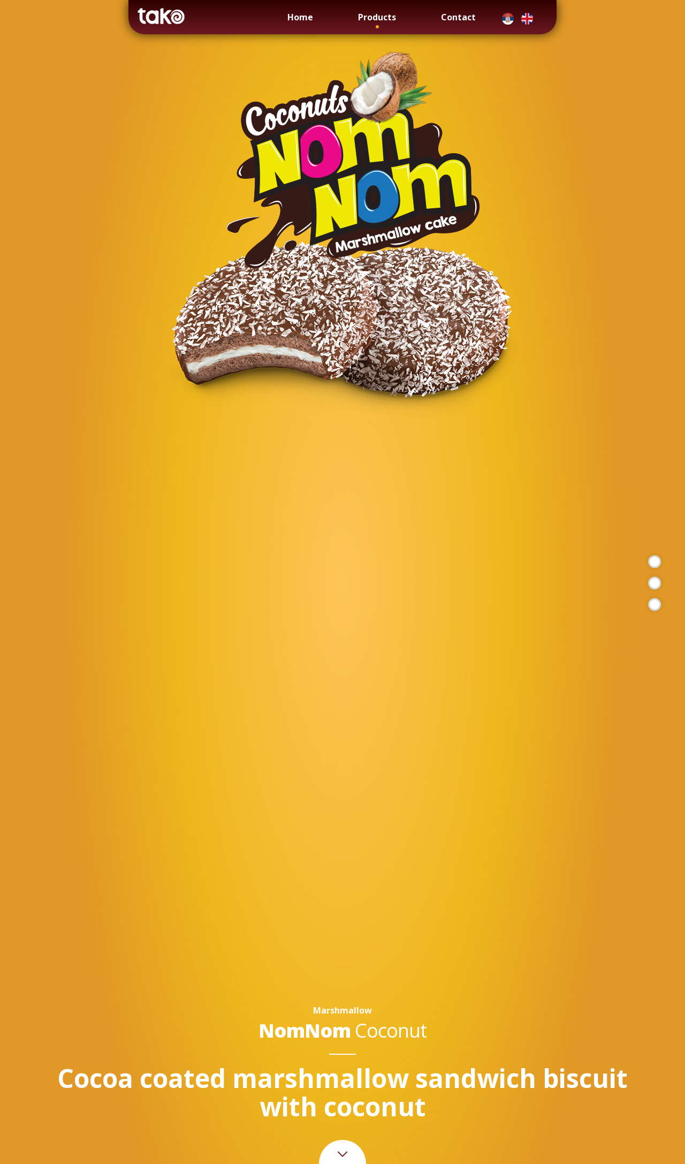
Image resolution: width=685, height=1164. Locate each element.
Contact (458, 17)
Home (300, 17)
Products (377, 17)
